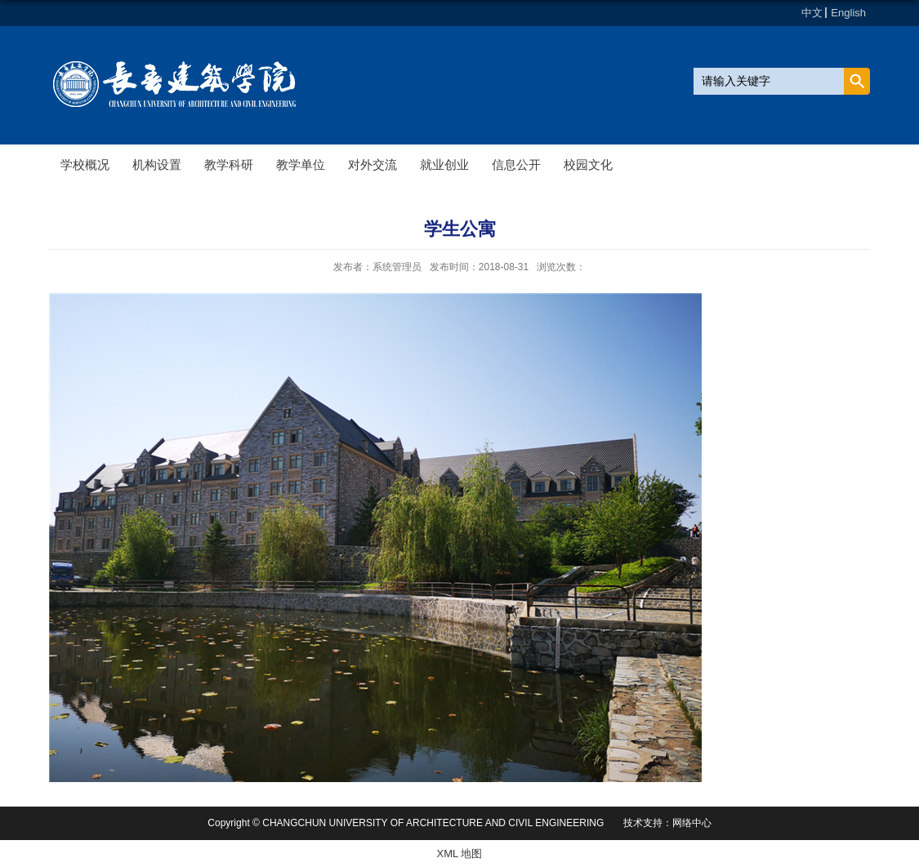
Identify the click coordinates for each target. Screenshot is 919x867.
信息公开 (516, 164)
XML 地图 (460, 853)
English (848, 13)
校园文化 (588, 164)
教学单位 (300, 164)
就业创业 (444, 164)
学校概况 (84, 164)
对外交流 (372, 164)
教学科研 (228, 164)
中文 (812, 13)
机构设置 (156, 164)
